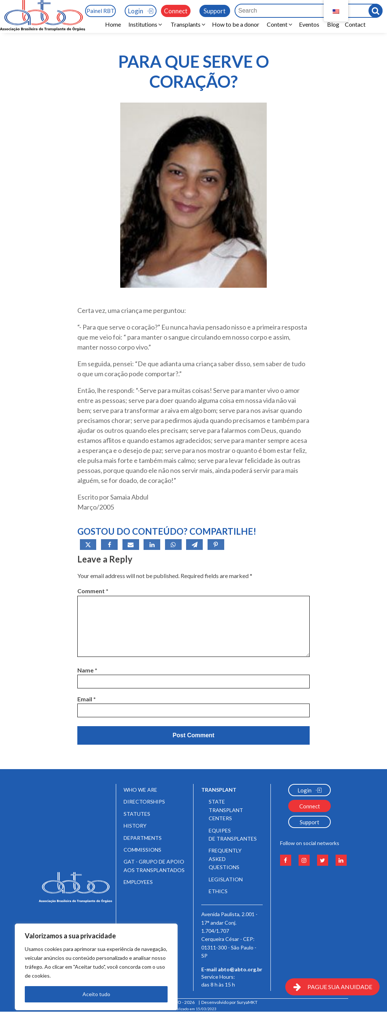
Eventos (310, 24)
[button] (146, 24)
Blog (333, 24)
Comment (92, 590)
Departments (143, 838)
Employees (138, 882)
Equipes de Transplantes (233, 834)
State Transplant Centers (226, 809)
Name (87, 670)
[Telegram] (194, 544)
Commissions (142, 850)
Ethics (218, 891)
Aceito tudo (96, 994)
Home (113, 24)
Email (86, 698)
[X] (88, 544)
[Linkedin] (152, 544)
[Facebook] (109, 544)
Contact (355, 24)
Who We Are (140, 790)
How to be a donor (235, 24)
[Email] (130, 544)
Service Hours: (218, 983)
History (135, 825)
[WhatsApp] (173, 544)
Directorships (144, 801)
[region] (96, 967)
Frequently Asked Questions (225, 858)
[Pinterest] (216, 544)
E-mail (231, 969)
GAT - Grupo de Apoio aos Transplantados (154, 865)
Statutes (137, 814)
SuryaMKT (247, 1002)
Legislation (226, 879)
